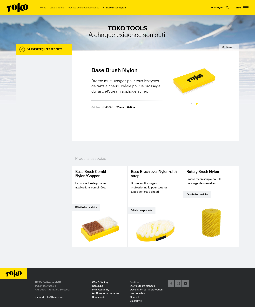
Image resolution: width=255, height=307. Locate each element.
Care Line (97, 285)
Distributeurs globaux (142, 285)
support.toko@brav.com (48, 296)
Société (134, 282)
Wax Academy (100, 289)
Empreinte (136, 300)
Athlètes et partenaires (105, 293)
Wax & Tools (57, 7)
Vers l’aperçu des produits (44, 49)
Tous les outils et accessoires (83, 7)
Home (43, 7)
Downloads (98, 296)
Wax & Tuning (100, 282)
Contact (134, 296)
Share (229, 47)
